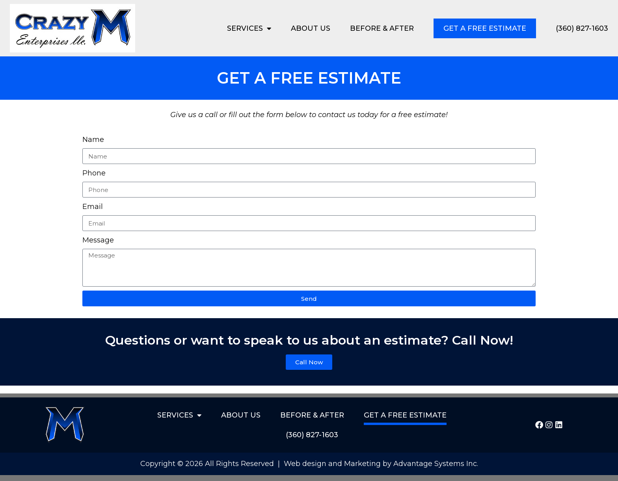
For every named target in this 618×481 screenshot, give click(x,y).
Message (98, 240)
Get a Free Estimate (484, 28)
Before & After (382, 28)
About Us (310, 28)
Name (93, 139)
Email (92, 206)
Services (249, 28)
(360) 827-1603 (582, 28)
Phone (94, 173)
